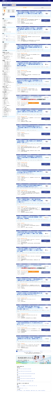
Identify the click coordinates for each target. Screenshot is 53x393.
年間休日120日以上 (28, 390)
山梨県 (26, 373)
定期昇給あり (6, 58)
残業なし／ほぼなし (7, 61)
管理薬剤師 (6, 44)
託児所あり (6, 88)
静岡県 (32, 373)
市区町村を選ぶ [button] (12, 16)
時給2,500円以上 (7, 57)
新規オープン (6, 84)
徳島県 (28, 378)
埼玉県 (24, 371)
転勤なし (6, 83)
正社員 (5, 28)
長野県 (28, 373)
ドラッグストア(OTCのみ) (8, 23)
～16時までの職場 (7, 62)
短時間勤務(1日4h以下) (7, 65)
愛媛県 (32, 378)
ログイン (45, 0)
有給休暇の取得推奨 (7, 81)
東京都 (28, 371)
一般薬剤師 (6, 43)
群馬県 (22, 371)
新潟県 (18, 373)
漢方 (5, 104)
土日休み (24, 390)
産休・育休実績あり (7, 87)
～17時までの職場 (7, 63)
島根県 (20, 378)
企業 (5, 24)
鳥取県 (18, 378)
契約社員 (5, 29)
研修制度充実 (6, 89)
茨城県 (18, 371)
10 (29, 351)
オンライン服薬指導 (7, 105)
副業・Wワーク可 (7, 92)
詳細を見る (45, 20)
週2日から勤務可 (7, 79)
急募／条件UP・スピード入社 (8, 54)
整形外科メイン (6, 103)
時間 (13, 11)
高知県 (34, 378)
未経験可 (32, 390)
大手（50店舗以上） (7, 85)
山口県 (26, 378)
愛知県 (34, 373)
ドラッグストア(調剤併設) (8, 22)
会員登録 (49, 0)
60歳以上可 (6, 93)
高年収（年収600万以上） (20, 390)
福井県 (24, 373)
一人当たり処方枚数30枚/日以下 (9, 82)
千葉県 (26, 371)
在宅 (5, 106)
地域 (4, 11)
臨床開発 (5, 46)
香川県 (30, 378)
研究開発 (5, 45)
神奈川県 (30, 371)
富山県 (20, 373)
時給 (7, 38)
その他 (5, 25)
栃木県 (20, 371)
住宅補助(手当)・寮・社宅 (8, 90)
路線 (8, 11)
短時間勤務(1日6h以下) (7, 66)
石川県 (22, 373)
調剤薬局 (6, 20)
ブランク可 (6, 113)
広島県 (24, 378)
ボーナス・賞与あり (7, 59)
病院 (5, 21)
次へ (41, 351)
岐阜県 (30, 373)
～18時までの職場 (7, 64)
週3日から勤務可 (7, 80)
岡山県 (22, 378)
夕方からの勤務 (6, 67)
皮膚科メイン (6, 102)
